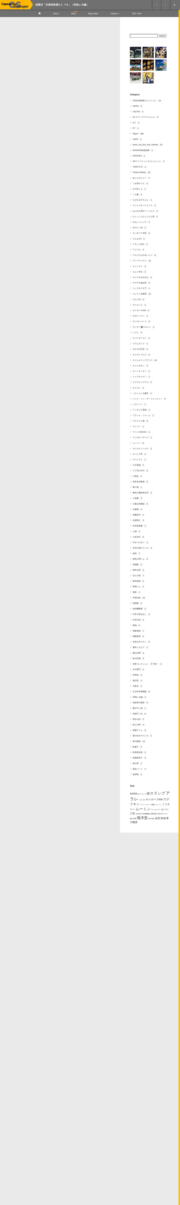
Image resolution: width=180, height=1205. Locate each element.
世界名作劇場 (141, 481)
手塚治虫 (139, 597)
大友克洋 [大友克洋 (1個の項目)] (139, 813)
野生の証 (139, 719)
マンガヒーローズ (142, 437)
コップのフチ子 (141, 288)
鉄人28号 (139, 724)
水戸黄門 (139, 669)
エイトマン (140, 266)
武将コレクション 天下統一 (147, 663)
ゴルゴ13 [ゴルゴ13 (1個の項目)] (142, 799)
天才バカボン (141, 542)
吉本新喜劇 (140, 525)
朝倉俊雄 (139, 630)
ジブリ (138, 332)
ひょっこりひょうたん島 (145, 216)
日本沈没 (139, 619)
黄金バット (140, 768)
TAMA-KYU (140, 166)
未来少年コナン (141, 641)
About (56, 13)
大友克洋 (139, 536)
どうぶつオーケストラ (144, 205)
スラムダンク (141, 343)
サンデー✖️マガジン (144, 326)
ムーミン (139, 442)
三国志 (138, 475)
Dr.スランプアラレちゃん (146, 116)
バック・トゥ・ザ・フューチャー (149, 398)
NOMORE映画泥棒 (143, 150)
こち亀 (138, 194)
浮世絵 (138, 674)
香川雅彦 (139, 741)
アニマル (139, 249)
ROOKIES (139, 155)
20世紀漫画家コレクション (147, 100)
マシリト (139, 426)
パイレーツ (140, 404)
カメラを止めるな (142, 277)
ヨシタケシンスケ (142, 448)
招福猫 (138, 603)
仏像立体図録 (141, 503)
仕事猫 (138, 509)
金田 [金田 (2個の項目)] (157, 817)
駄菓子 (138, 746)
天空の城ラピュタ (142, 547)
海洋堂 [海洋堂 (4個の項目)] (142, 817)
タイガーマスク (141, 354)
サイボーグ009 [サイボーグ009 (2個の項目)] (154, 799)
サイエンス (140, 304)
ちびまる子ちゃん (142, 199)
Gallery (115, 13)
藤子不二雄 (140, 707)
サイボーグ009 (141, 310)
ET (136, 128)
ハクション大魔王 (142, 393)
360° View (136, 13)
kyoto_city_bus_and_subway (148, 144)
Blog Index (93, 13)
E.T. (136, 122)
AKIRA (137, 105)
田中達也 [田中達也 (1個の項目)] (151, 818)
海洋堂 (138, 680)
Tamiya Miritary (142, 172)
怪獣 (137, 591)
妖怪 (137, 553)
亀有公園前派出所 (142, 492)
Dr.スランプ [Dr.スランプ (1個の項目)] (142, 793)
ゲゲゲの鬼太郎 (141, 282)
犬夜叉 (138, 685)
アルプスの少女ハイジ (144, 255)
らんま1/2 (139, 238)
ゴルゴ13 (139, 299)
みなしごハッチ (141, 221)
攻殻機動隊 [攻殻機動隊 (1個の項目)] (146, 813)
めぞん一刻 (140, 227)
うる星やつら (141, 183)
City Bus (138, 111)
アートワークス (142, 260)
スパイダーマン (141, 337)
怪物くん (139, 586)
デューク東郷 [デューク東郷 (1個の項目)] (150, 804)
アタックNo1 (140, 243)
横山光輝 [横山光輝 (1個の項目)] (133, 818)
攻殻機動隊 (140, 608)
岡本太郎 (139, 569)
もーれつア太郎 (141, 232)
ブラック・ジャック (143, 415)
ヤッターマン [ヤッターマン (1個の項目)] (156, 809)
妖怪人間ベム (141, 558)
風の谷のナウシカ (142, 735)
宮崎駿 (138, 564)
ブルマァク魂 (141, 420)
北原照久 (139, 520)
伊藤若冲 (139, 514)
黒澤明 (138, 774)
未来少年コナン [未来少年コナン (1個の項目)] (162, 813)
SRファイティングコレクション (149, 161)
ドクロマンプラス (142, 382)
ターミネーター (141, 371)
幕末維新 (139, 580)
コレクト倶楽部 (142, 293)
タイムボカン (141, 365)
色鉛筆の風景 (141, 702)
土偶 (137, 531)
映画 (137, 625)
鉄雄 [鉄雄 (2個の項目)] (163, 817)
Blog (73, 13)
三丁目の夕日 (141, 470)
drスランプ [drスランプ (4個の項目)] (156, 793)
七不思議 (139, 464)
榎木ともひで (141, 647)
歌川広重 (139, 658)
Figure (138, 133)
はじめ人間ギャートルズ (145, 210)
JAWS (137, 139)
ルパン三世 (140, 453)
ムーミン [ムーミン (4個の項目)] (143, 808)
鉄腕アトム (140, 730)
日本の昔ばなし (141, 614)
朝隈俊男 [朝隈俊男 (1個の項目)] (154, 813)
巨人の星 (139, 575)
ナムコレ (139, 387)
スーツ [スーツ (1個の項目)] (142, 804)
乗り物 (138, 487)
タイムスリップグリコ (145, 359)
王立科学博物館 (141, 691)
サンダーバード (141, 321)
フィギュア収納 (141, 409)
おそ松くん (140, 188)
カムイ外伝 (140, 271)
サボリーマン (141, 315)
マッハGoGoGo (141, 431)
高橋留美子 (140, 757)
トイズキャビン (141, 376)
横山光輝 (139, 652)
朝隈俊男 (139, 636)
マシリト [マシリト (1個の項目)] (158, 804)
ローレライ (140, 459)
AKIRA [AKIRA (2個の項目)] (133, 793)
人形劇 (138, 498)
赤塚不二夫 (140, 713)
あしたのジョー (141, 177)
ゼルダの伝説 (141, 348)
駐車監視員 (140, 752)
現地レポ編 (140, 696)
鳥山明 (138, 763)
